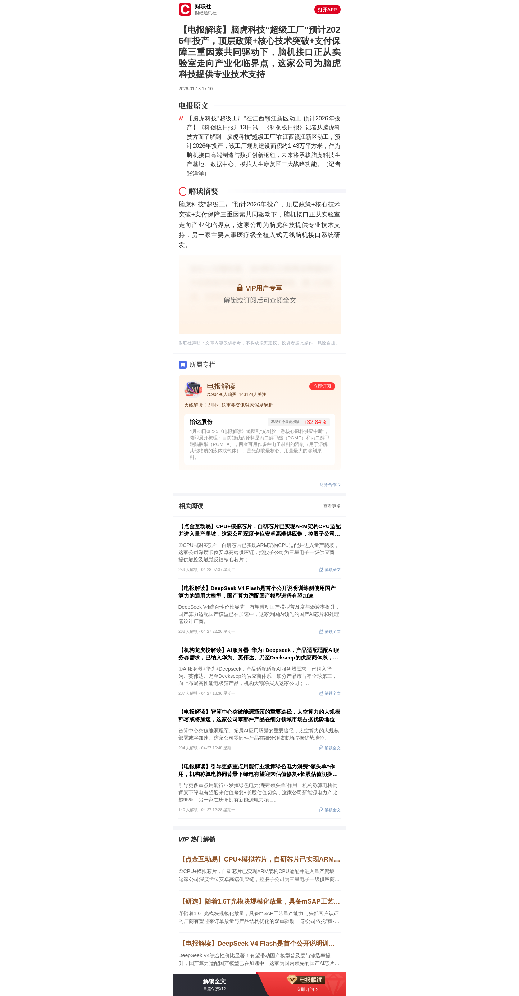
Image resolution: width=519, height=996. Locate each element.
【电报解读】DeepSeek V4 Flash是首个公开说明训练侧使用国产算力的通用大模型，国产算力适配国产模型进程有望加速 (257, 592)
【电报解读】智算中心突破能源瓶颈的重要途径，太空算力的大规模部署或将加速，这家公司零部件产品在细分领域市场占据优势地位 (259, 715)
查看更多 (332, 506)
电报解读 (221, 386)
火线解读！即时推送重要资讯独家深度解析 (228, 405)
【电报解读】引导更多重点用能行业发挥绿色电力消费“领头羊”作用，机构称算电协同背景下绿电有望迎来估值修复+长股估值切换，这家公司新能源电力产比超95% (258, 770)
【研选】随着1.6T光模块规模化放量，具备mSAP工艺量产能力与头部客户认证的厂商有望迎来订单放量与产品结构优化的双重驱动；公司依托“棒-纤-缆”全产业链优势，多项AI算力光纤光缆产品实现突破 (260, 901)
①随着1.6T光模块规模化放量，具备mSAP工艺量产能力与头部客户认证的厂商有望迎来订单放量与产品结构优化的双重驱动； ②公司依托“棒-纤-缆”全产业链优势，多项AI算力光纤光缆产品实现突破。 (259, 917)
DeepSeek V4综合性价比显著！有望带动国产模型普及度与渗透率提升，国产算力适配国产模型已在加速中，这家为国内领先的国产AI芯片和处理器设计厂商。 (259, 959)
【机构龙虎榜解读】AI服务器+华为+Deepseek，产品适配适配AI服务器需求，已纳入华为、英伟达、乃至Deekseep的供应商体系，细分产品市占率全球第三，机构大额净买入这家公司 (259, 654)
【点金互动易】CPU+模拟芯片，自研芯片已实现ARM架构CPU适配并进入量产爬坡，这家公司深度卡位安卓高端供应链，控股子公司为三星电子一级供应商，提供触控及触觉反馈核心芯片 (259, 530)
